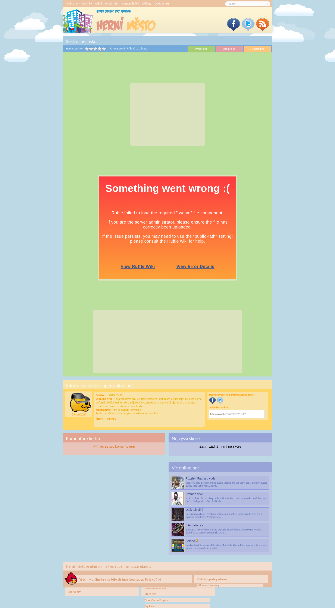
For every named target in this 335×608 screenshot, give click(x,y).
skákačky (110, 419)
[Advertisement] (167, 114)
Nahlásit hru (257, 48)
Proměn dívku (195, 494)
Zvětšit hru (201, 48)
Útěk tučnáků (194, 509)
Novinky (87, 3)
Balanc (190, 541)
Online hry (72, 3)
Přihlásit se (229, 48)
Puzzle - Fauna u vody (200, 478)
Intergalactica (194, 525)
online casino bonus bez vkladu (155, 588)
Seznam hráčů (130, 3)
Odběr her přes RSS (107, 3)
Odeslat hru (162, 3)
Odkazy (147, 3)
